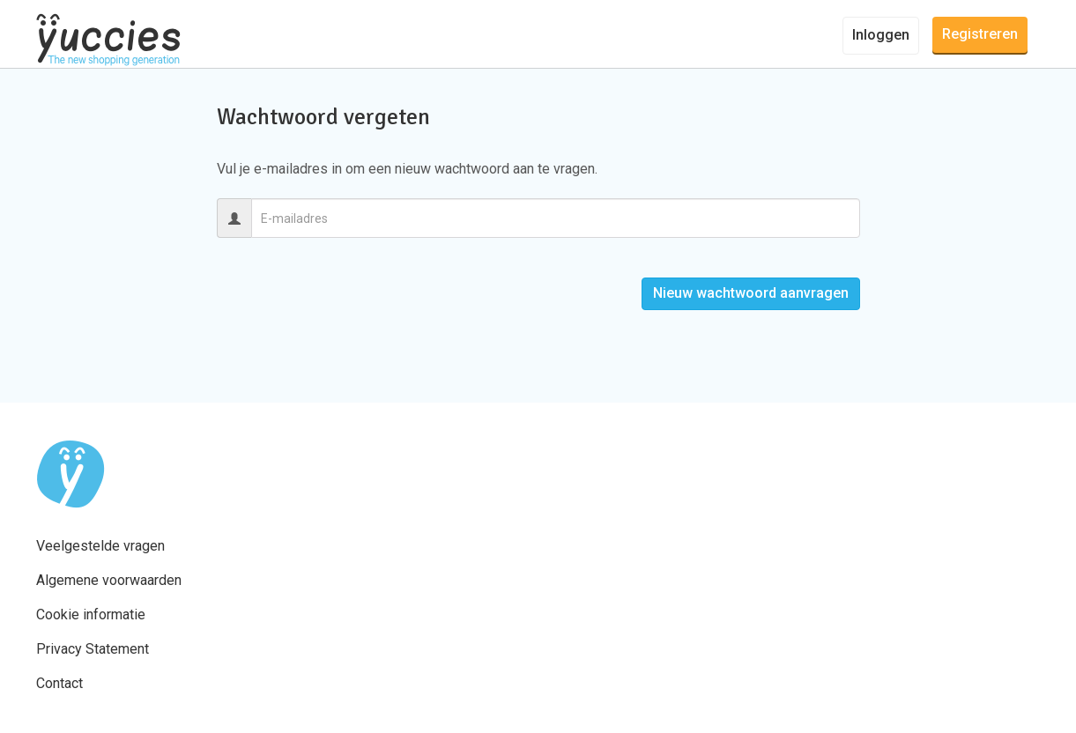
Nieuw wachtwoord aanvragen (751, 293)
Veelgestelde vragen (100, 545)
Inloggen (880, 34)
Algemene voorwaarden (109, 580)
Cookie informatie (90, 614)
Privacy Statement (92, 648)
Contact (59, 683)
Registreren (980, 34)
